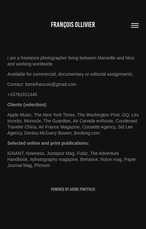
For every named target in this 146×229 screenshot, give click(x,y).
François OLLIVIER (73, 25)
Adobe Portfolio (82, 189)
